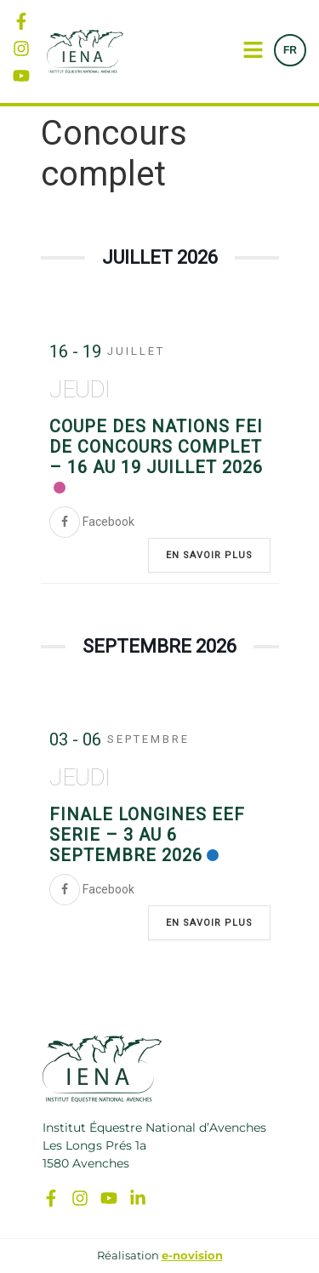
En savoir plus (209, 555)
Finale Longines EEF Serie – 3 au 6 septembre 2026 (147, 834)
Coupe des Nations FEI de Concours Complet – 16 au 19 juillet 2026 (156, 446)
